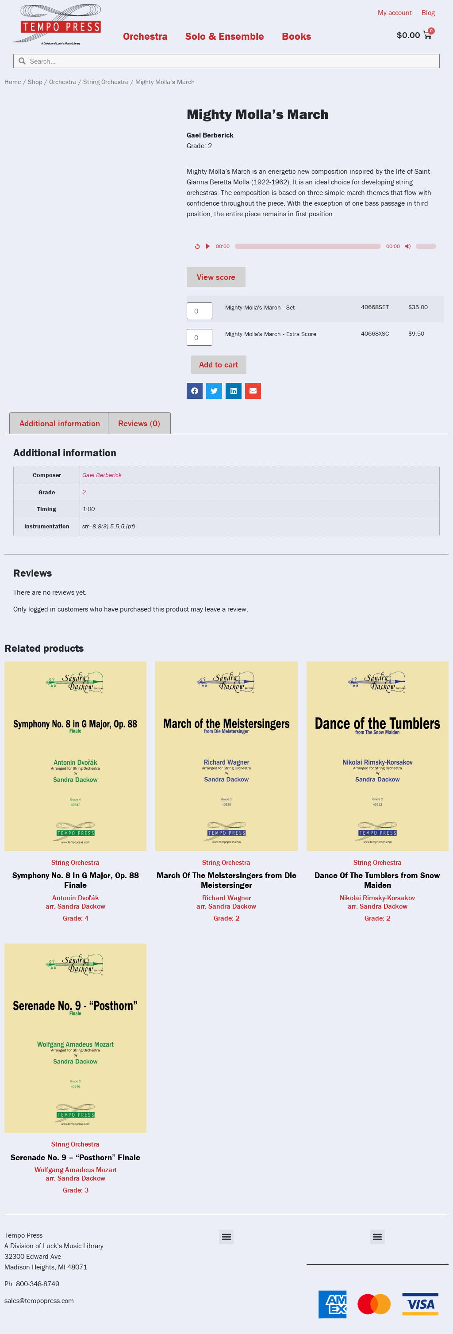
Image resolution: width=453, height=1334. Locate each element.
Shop (35, 81)
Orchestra (145, 36)
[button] (195, 391)
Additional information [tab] (59, 423)
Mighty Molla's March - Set (260, 307)
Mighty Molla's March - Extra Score (270, 334)
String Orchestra (106, 81)
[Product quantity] (199, 310)
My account (395, 12)
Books (296, 36)
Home (12, 81)
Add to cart (218, 364)
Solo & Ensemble (224, 36)
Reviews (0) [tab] (139, 423)
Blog (428, 12)
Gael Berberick (102, 475)
